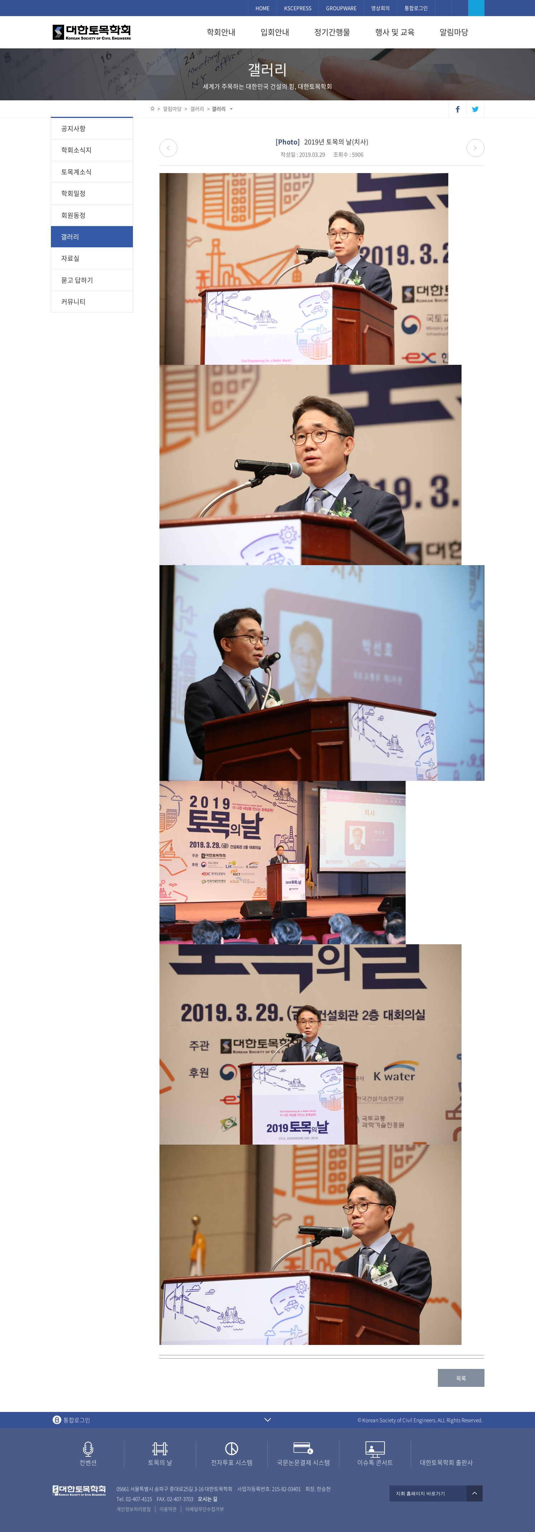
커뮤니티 (73, 301)
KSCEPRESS (297, 7)
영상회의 (380, 7)
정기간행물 (332, 32)
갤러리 (219, 108)
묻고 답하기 (77, 280)
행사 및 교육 (395, 32)
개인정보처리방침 (133, 1508)
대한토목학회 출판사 (446, 1462)
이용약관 (168, 1508)
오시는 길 (208, 1498)
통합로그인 (416, 7)
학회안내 (221, 32)
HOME (262, 7)
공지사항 (73, 128)
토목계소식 (76, 172)
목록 (461, 1378)
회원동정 (73, 215)
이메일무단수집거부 (204, 1508)
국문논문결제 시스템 (303, 1462)
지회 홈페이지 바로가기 (436, 1493)
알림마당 (454, 32)
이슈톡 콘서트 (375, 1462)
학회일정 (73, 193)
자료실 (70, 258)
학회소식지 (76, 150)
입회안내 (275, 32)
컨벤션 (88, 1462)
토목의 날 (160, 1462)
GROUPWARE (341, 7)
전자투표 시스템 (232, 1462)
